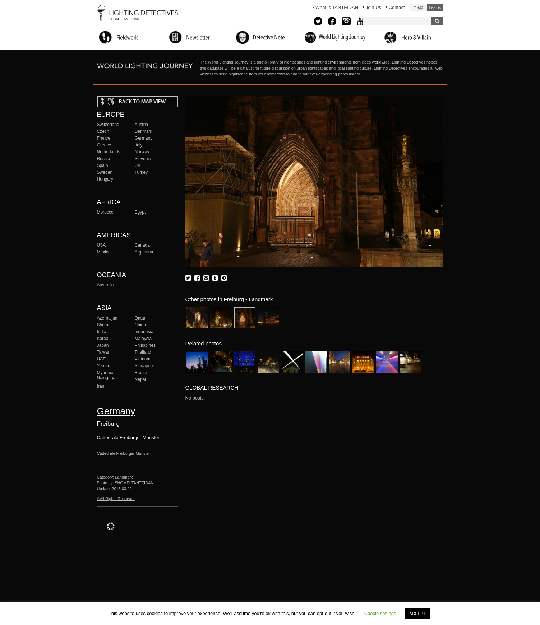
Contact (397, 7)
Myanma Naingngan (107, 375)
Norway (142, 151)
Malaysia (143, 338)
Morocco (105, 212)
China (140, 324)
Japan (103, 345)
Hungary (105, 179)
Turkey (141, 172)
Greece (104, 145)
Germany (144, 138)
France (104, 138)
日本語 (418, 7)
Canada (142, 245)
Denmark (143, 131)
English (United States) (435, 7)
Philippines (145, 345)
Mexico (104, 252)
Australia (105, 285)
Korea (103, 338)
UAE (101, 359)
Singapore (144, 365)
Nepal (140, 379)
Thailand (143, 352)
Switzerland (108, 124)
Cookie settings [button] (380, 613)
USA (101, 245)
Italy (139, 145)
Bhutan (104, 324)
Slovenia (143, 158)
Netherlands (108, 151)
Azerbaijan (107, 318)
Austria (141, 124)
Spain (102, 165)
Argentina (144, 252)
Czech (103, 131)
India (101, 331)
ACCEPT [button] (418, 613)
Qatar (140, 318)
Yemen (103, 365)
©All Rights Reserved (116, 498)
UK (138, 165)
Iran (101, 386)
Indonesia (144, 331)
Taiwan (104, 352)
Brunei (141, 372)
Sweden (105, 172)
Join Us (373, 7)
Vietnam (143, 359)
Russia (103, 158)
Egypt (140, 212)
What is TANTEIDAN (336, 7)
